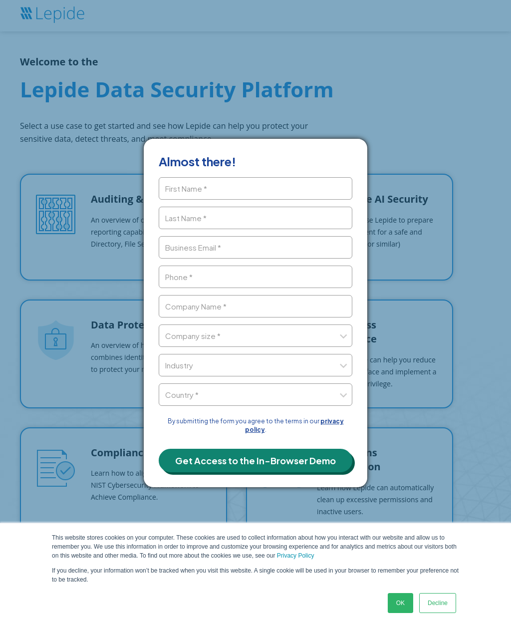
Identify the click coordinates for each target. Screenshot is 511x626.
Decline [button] (438, 603)
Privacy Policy (295, 555)
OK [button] (400, 603)
